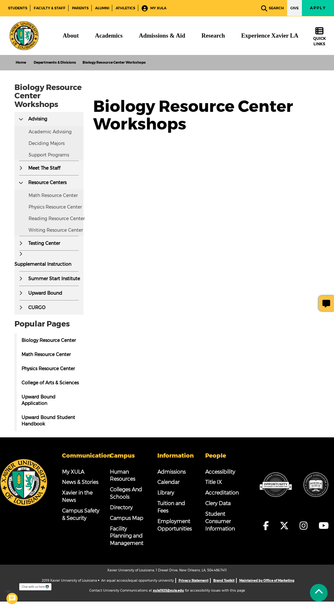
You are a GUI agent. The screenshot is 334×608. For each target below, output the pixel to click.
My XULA (154, 8)
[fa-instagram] (305, 526)
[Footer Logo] (24, 482)
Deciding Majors (47, 143)
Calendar (168, 482)
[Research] (213, 35)
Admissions (171, 472)
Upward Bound (45, 293)
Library (165, 493)
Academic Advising (50, 132)
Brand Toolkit (223, 580)
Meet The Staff (44, 168)
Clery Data (218, 503)
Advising (37, 119)
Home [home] (21, 62)
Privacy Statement (193, 580)
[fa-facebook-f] (268, 526)
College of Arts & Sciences (50, 383)
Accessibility (220, 472)
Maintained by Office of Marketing (266, 580)
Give (294, 8)
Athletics (125, 8)
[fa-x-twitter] (286, 526)
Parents (80, 8)
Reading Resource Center (57, 218)
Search (272, 8)
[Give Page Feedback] (326, 303)
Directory (121, 508)
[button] (21, 119)
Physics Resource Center (55, 207)
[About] (70, 35)
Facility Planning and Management (126, 536)
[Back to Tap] (319, 593)
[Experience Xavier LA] (270, 35)
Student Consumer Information (220, 521)
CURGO (36, 307)
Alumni (102, 8)
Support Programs (49, 155)
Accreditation (222, 493)
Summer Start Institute (54, 279)
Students (17, 8)
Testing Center (44, 243)
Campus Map (126, 518)
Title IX (213, 482)
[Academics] (108, 35)
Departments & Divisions (55, 62)
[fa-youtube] (323, 526)
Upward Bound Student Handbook (48, 421)
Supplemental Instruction (42, 264)
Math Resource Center (53, 195)
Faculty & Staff (50, 8)
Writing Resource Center (56, 230)
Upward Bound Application (39, 400)
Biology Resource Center (49, 340)
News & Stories (80, 482)
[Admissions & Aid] (162, 35)
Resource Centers (47, 182)
